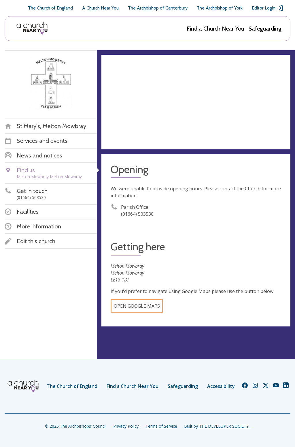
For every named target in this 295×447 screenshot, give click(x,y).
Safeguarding (265, 28)
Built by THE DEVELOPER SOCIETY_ (217, 426)
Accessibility (221, 386)
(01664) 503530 (137, 214)
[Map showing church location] (195, 102)
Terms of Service (161, 426)
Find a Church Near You (215, 28)
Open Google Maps (137, 306)
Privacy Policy (126, 426)
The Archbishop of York (220, 8)
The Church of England (50, 8)
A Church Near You (100, 8)
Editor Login (267, 8)
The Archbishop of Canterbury (158, 8)
